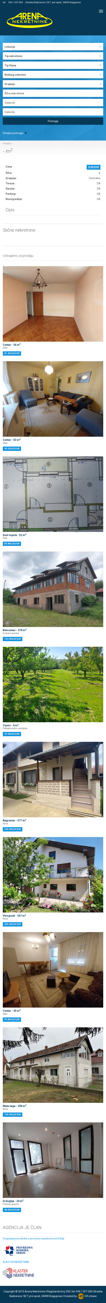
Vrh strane (90, 1296)
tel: (5, 2)
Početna (7, 143)
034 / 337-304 (15, 2)
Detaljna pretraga (15, 133)
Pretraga (53, 121)
